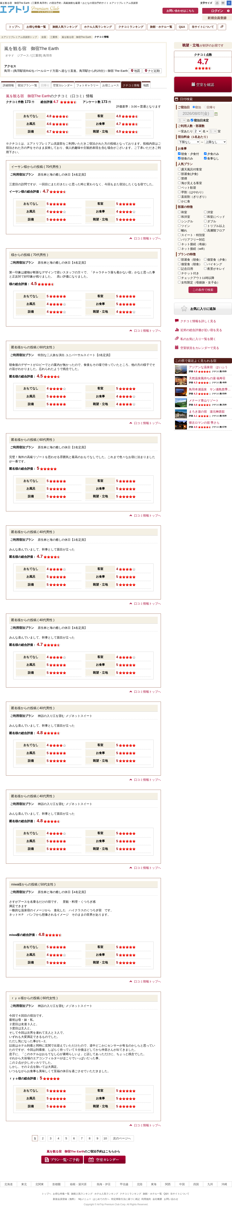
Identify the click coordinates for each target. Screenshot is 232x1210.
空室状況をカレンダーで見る (197, 348)
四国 (196, 1184)
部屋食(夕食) (189, 174)
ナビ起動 (152, 70)
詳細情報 (8, 85)
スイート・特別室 (193, 235)
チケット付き (190, 273)
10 (105, 1138)
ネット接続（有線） (194, 244)
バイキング (214, 264)
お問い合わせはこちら (180, 10)
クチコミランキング (130, 26)
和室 (184, 212)
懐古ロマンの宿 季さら (204, 422)
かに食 (185, 201)
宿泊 (196, 107)
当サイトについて (203, 26)
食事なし (213, 158)
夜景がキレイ (216, 268)
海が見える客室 (191, 183)
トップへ (14, 26)
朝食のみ (187, 158)
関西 (168, 1184)
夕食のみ (213, 154)
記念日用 (187, 268)
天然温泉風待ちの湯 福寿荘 (207, 378)
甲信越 (124, 1184)
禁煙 (184, 178)
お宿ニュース (110, 85)
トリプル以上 (216, 226)
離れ (184, 230)
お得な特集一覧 (36, 26)
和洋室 (185, 216)
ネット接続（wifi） (193, 248)
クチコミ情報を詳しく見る (195, 321)
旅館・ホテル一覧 (161, 26)
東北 (24, 1184)
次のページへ (122, 1138)
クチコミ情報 (131, 85)
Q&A (182, 26)
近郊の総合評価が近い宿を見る (198, 330)
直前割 (194, 196)
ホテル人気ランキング (98, 26)
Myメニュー (84, 1199)
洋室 (210, 212)
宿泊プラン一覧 (27, 85)
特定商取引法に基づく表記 (125, 1199)
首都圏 (56, 1184)
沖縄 (224, 1184)
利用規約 (146, 1199)
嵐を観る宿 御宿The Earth (76, 37)
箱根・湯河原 (78, 1184)
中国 (182, 1184)
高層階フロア (216, 230)
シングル (187, 221)
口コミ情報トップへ (145, 238)
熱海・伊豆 (104, 1184)
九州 (210, 1184)
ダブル (211, 221)
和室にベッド (216, 216)
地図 (135, 70)
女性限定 (200, 282)
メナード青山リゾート (204, 400)
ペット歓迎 (188, 187)
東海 (154, 1184)
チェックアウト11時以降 (197, 277)
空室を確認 (203, 85)
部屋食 (191, 259)
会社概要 (157, 1199)
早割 (193, 192)
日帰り (210, 107)
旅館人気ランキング (64, 26)
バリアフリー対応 (193, 239)
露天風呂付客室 (191, 169)
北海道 (8, 1184)
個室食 (217, 259)
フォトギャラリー (87, 85)
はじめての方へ (101, 1199)
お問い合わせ (171, 1199)
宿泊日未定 (200, 120)
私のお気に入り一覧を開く (195, 339)
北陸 (139, 1184)
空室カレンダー (62, 85)
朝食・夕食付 (190, 154)
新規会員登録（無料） (65, 1199)
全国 (43, 37)
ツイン (185, 226)
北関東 (39, 1184)
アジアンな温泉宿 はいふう (208, 367)
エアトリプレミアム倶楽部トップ (19, 37)
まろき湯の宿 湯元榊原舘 (207, 411)
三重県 (53, 37)
